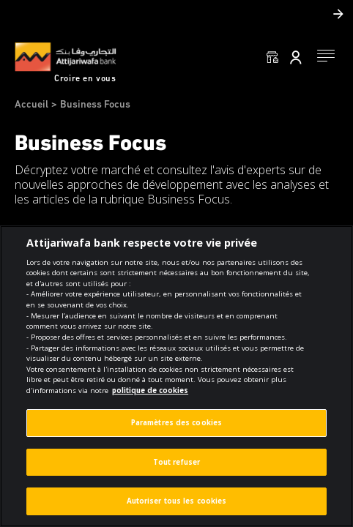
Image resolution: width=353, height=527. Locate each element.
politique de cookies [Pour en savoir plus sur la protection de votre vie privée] (150, 390)
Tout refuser (176, 462)
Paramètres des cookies (176, 422)
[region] (176, 376)
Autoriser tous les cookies (177, 501)
